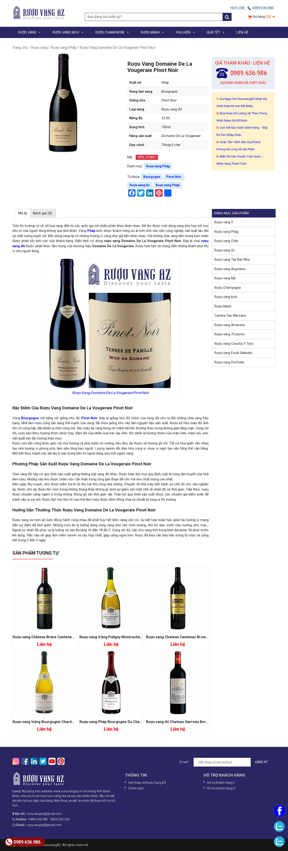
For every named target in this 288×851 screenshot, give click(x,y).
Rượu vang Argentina (229, 269)
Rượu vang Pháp (63, 47)
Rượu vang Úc (224, 250)
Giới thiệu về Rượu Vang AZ (147, 782)
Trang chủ (19, 47)
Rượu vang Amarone (229, 325)
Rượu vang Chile (226, 241)
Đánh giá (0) (42, 213)
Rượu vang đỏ (140, 185)
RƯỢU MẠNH (152, 32)
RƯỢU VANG (29, 32)
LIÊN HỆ (242, 32)
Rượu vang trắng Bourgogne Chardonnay (47, 722)
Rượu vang (39, 47)
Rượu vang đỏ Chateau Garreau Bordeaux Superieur (190, 722)
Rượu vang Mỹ (224, 278)
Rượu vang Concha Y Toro (233, 344)
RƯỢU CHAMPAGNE (112, 32)
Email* (226, 762)
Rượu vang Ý (223, 222)
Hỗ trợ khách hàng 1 (221, 782)
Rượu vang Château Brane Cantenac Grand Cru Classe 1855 (63, 637)
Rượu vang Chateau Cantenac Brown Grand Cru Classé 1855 (196, 637)
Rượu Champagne (227, 288)
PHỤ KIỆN (185, 32)
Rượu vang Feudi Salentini (233, 353)
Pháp (91, 231)
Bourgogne (151, 177)
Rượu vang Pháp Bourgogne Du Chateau (113, 722)
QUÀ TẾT (216, 32)
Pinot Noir (174, 177)
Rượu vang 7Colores (229, 334)
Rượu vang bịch (225, 297)
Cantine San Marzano (230, 316)
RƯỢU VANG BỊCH (68, 32)
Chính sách (136, 788)
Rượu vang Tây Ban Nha (232, 260)
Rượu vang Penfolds (229, 362)
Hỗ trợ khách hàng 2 (221, 788)
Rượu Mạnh (222, 306)
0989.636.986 (23, 842)
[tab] (23, 213)
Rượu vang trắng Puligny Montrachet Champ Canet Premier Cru (133, 637)
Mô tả (22, 213)
